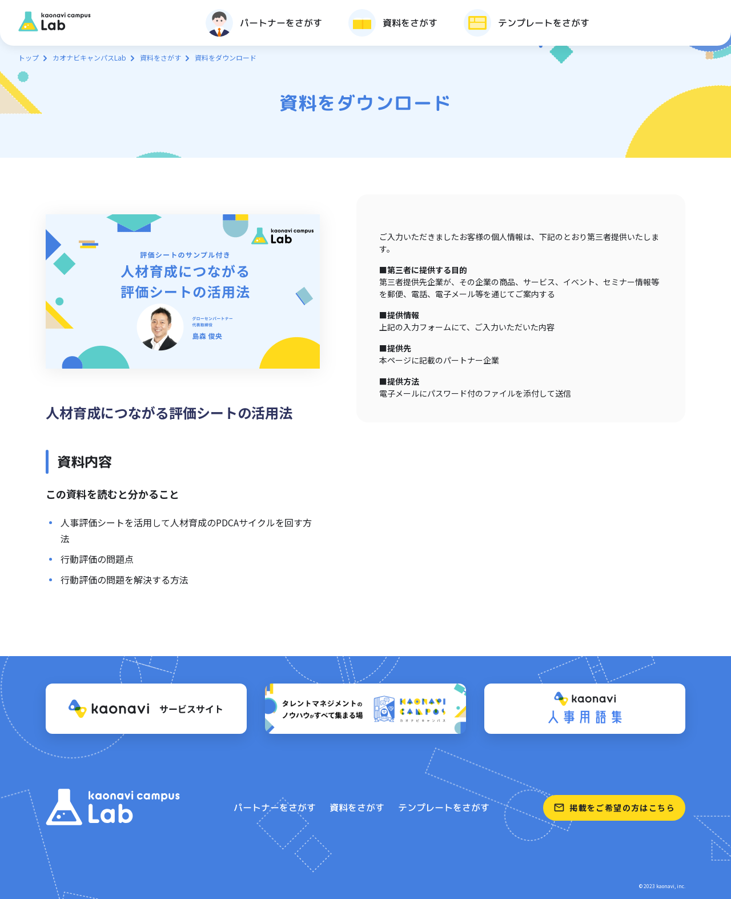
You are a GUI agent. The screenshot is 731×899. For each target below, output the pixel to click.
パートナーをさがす (275, 807)
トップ (28, 57)
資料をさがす (160, 57)
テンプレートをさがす (443, 807)
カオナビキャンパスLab (89, 57)
